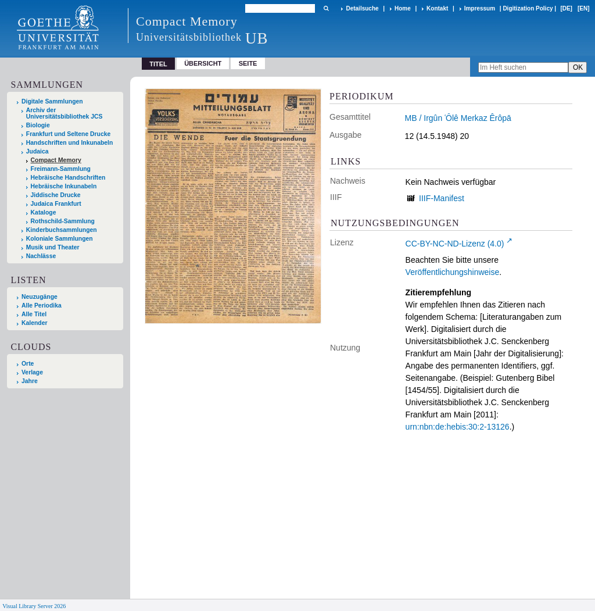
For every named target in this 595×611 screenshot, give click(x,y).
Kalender (34, 323)
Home (403, 8)
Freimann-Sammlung (61, 169)
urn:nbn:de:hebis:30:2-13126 (458, 426)
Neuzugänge (39, 297)
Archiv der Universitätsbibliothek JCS (64, 113)
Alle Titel (33, 314)
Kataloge (43, 212)
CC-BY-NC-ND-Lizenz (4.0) (455, 243)
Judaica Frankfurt (56, 204)
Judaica (37, 151)
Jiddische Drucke (56, 195)
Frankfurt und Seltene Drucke (68, 134)
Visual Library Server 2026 (34, 606)
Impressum (479, 8)
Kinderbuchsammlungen (61, 230)
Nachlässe (41, 256)
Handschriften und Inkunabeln (69, 143)
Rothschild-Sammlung (63, 221)
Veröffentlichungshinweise (453, 272)
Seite (248, 63)
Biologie (38, 125)
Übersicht (202, 63)
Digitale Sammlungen (52, 101)
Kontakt (437, 8)
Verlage (32, 372)
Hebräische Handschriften (68, 177)
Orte (27, 363)
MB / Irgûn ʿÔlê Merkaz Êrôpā (458, 118)
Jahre (29, 381)
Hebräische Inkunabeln (64, 186)
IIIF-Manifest (441, 198)
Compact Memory (56, 160)
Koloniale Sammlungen (59, 238)
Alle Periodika (41, 305)
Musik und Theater (53, 247)
